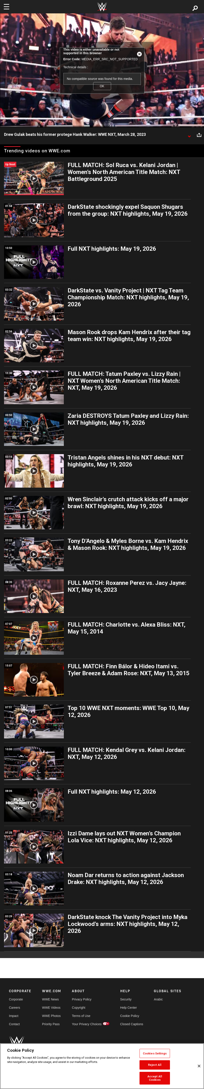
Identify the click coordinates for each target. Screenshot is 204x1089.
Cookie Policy (129, 1016)
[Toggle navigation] (6, 6)
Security (126, 999)
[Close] (199, 1066)
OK (102, 86)
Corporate (16, 999)
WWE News (50, 999)
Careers (14, 1007)
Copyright (78, 1007)
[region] (102, 1066)
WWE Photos (51, 1016)
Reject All (154, 1064)
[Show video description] (189, 135)
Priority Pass (51, 1024)
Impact (13, 1016)
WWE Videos (51, 1007)
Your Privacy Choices (87, 1024)
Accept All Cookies (154, 1078)
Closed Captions (131, 1024)
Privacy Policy (81, 999)
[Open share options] (199, 135)
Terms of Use (81, 1016)
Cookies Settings (155, 1053)
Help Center (128, 1007)
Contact (14, 1024)
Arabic (158, 999)
